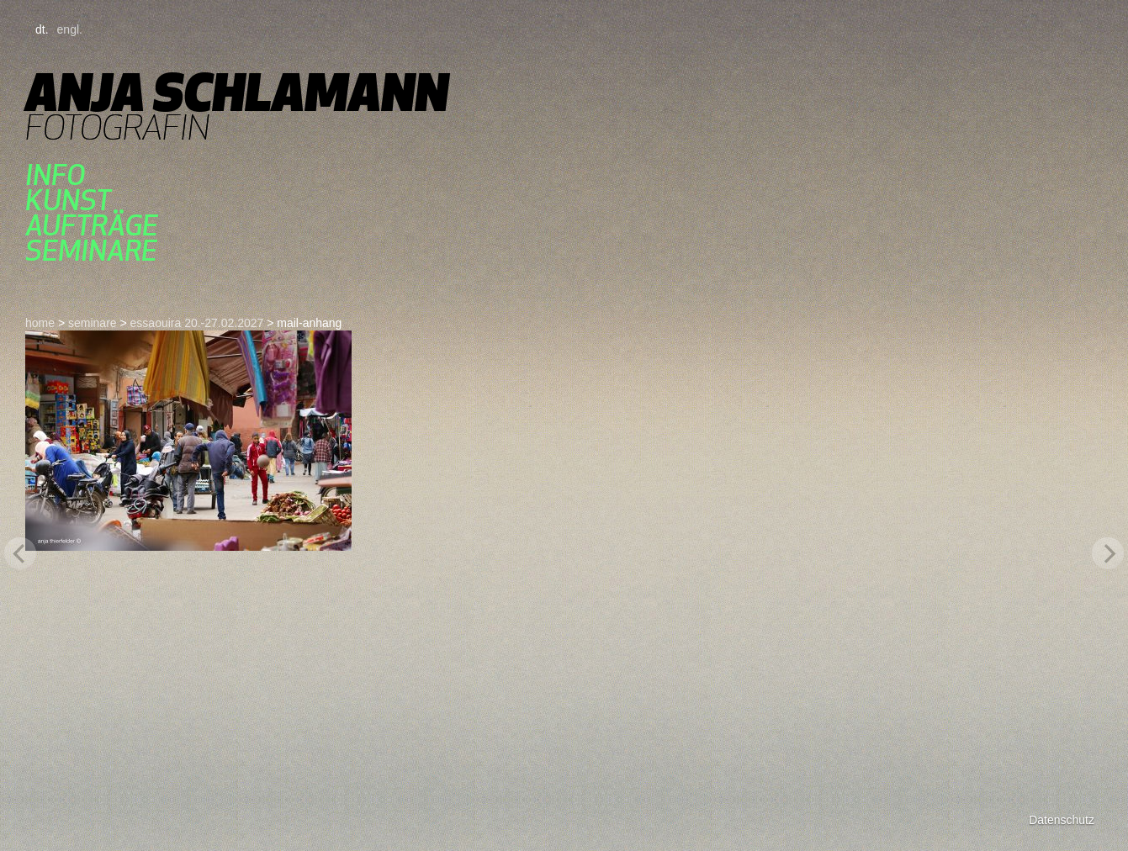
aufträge (91, 225)
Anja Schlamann (236, 92)
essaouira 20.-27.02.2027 (197, 323)
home (40, 323)
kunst (68, 200)
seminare (91, 250)
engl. (69, 29)
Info (55, 174)
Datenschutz (1061, 820)
